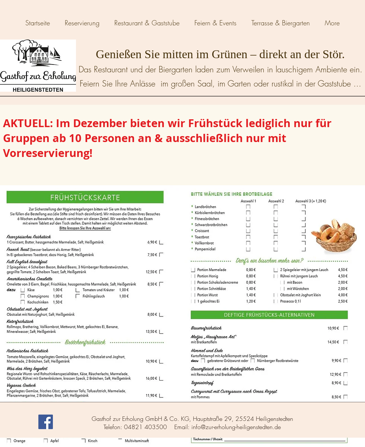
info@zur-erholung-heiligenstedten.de (236, 427)
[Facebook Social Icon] (45, 422)
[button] (147, 23)
